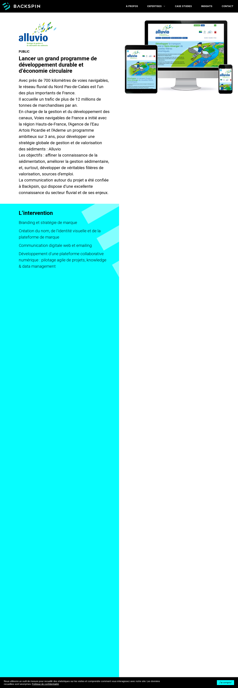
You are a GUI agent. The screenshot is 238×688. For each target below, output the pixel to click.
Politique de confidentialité (45, 684)
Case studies (183, 6)
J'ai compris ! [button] (225, 682)
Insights (206, 6)
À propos (132, 6)
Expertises (158, 6)
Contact (227, 6)
